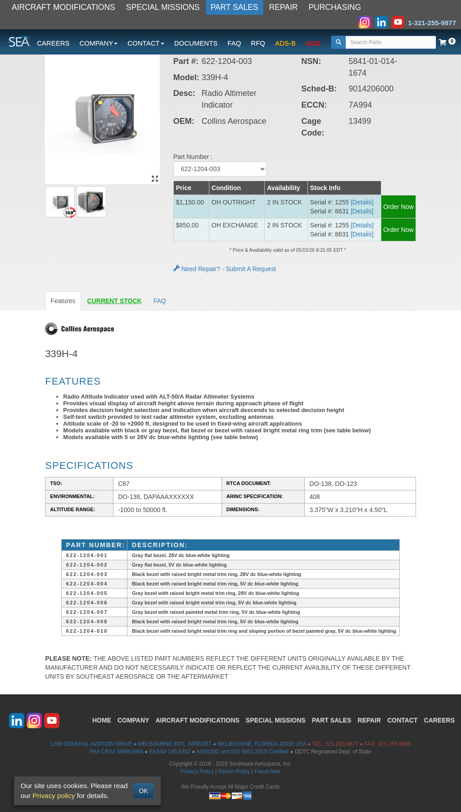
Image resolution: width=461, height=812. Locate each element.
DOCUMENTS (196, 43)
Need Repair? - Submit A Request (224, 268)
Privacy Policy (197, 771)
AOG (313, 43)
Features (62, 300)
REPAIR (283, 7)
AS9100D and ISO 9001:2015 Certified (242, 751)
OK (143, 790)
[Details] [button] (362, 202)
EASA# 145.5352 (169, 751)
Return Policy (234, 771)
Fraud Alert (267, 771)
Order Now (398, 206)
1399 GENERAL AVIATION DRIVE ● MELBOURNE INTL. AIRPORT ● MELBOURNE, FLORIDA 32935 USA (178, 744)
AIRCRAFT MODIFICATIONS (63, 7)
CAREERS (53, 43)
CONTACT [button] (145, 43)
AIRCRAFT (197, 720)
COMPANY (133, 720)
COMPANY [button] (99, 43)
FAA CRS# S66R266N (116, 751)
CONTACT (402, 720)
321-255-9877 (341, 744)
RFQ (258, 43)
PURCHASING (334, 7)
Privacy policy (53, 795)
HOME (101, 720)
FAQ (234, 43)
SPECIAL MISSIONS (163, 7)
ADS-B (285, 43)
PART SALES (234, 7)
